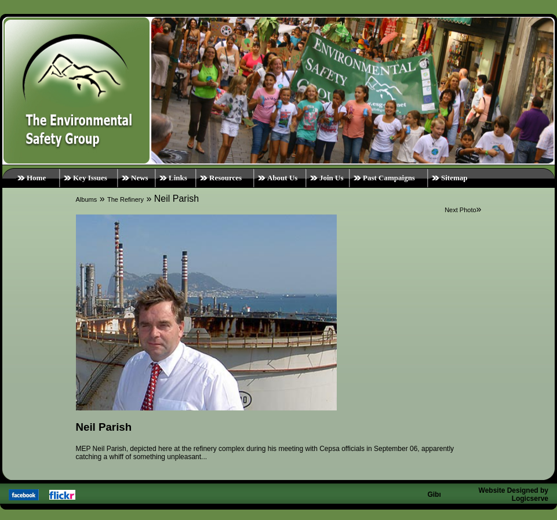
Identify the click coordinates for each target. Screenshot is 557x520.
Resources (225, 177)
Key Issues (90, 177)
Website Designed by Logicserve (513, 494)
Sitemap (454, 177)
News (139, 177)
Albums (86, 199)
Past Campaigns (389, 177)
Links (178, 177)
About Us (282, 177)
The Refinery (125, 199)
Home (36, 177)
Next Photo (460, 209)
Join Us (331, 177)
